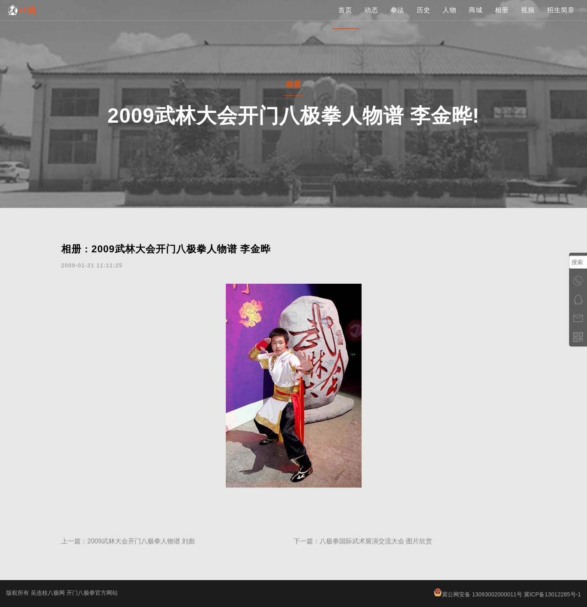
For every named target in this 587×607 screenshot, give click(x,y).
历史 (423, 18)
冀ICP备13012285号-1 (552, 594)
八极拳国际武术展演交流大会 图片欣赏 (376, 541)
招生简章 (561, 18)
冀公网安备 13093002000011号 (478, 594)
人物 (450, 18)
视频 (528, 18)
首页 (345, 18)
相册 (502, 18)
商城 (476, 18)
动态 (371, 18)
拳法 (397, 18)
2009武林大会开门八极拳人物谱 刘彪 (141, 541)
